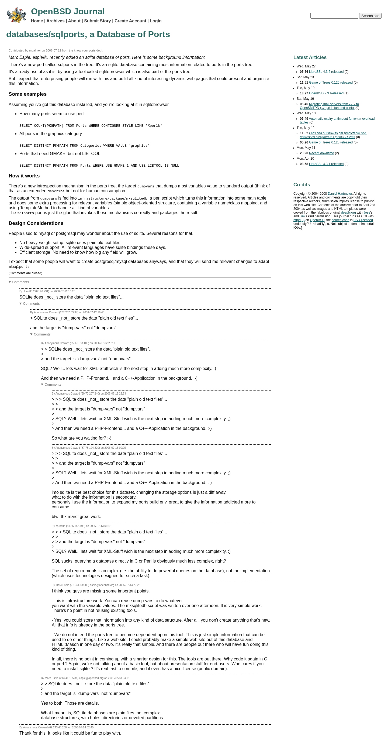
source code (340, 220)
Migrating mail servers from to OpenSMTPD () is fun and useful (329, 106)
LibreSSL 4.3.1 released (326, 164)
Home (37, 21)
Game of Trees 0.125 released (331, 142)
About (74, 21)
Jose (366, 212)
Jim (302, 216)
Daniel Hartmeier (340, 194)
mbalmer (35, 50)
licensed (363, 220)
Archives (55, 21)
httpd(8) (298, 220)
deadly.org (348, 212)
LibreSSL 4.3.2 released (326, 72)
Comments (20, 287)
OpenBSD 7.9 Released (326, 93)
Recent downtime (321, 153)
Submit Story (97, 21)
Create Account (130, 21)
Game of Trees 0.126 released (331, 82)
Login (156, 21)
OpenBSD (317, 220)
